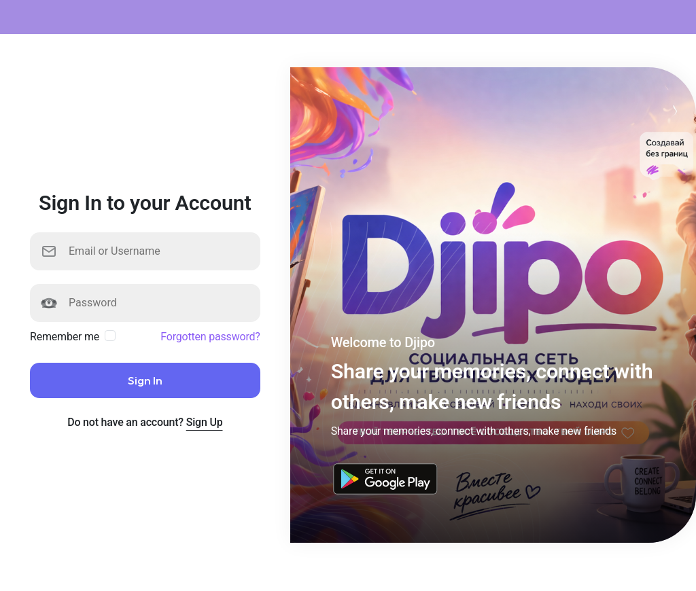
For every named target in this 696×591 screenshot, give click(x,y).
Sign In (145, 380)
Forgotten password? (210, 336)
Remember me (64, 336)
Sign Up (204, 422)
